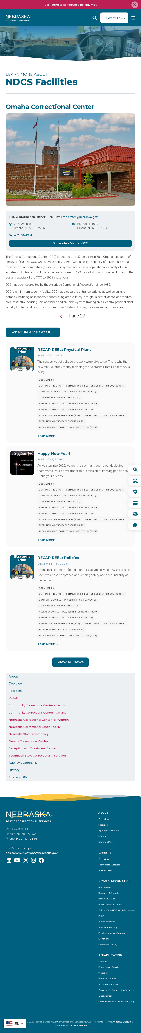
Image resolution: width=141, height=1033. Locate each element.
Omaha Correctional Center (28, 741)
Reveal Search (95, 18)
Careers (104, 852)
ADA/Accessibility (108, 927)
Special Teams (106, 870)
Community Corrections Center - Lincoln (37, 705)
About (13, 676)
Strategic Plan (19, 777)
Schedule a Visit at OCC (70, 243)
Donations (103, 939)
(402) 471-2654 (26, 838)
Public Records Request (111, 904)
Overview (16, 683)
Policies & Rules (106, 899)
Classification (105, 996)
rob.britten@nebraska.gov (80, 217)
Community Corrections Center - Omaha (37, 712)
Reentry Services (107, 979)
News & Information (114, 881)
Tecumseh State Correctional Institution (37, 755)
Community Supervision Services (116, 990)
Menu (133, 18)
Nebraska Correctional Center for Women (39, 719)
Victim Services (106, 922)
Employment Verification (111, 933)
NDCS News (104, 887)
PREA (101, 916)
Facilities (15, 691)
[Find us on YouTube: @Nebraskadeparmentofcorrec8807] (17, 861)
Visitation (15, 698)
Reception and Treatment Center (33, 748)
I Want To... (114, 18)
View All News (71, 662)
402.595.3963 (23, 235)
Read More (46, 435)
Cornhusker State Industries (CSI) (116, 1001)
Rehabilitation (110, 955)
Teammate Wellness (109, 865)
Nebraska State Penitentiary (28, 734)
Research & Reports (108, 893)
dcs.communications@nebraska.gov (31, 853)
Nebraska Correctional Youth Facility (34, 727)
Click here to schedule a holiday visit (70, 4)
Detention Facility (107, 945)
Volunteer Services (108, 984)
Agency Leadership (23, 762)
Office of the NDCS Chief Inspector (116, 910)
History (14, 770)
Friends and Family (108, 967)
